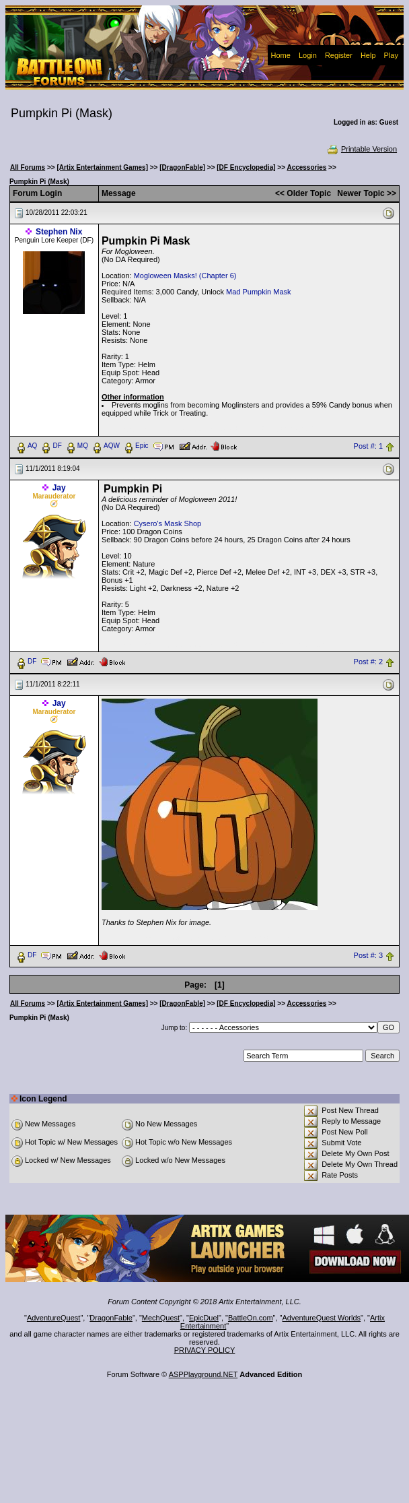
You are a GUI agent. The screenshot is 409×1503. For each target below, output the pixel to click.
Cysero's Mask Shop (168, 523)
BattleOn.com (250, 1318)
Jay (59, 487)
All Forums (27, 167)
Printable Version (361, 149)
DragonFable (111, 1318)
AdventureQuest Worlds (322, 1318)
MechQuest (161, 1318)
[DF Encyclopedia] (246, 167)
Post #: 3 (368, 955)
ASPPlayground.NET (203, 1374)
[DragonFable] (182, 167)
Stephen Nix (59, 231)
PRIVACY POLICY (204, 1350)
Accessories (306, 167)
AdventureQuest (54, 1318)
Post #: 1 (368, 446)
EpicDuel (204, 1318)
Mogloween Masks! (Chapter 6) (185, 275)
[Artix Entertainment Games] (102, 167)
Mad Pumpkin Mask (258, 292)
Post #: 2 (368, 662)
